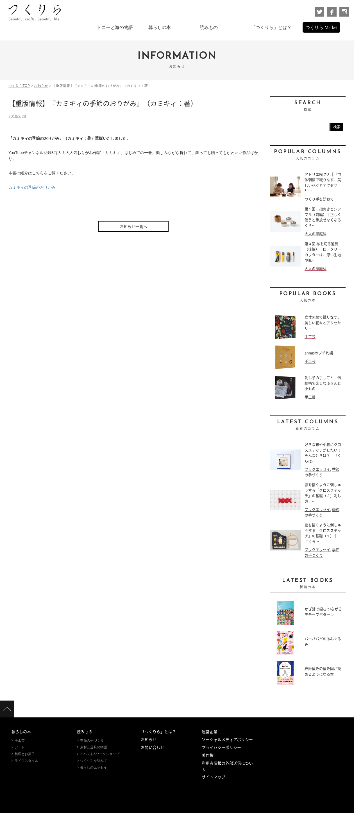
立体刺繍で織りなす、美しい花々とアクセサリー (323, 322)
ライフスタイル (26, 761)
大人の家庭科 (315, 234)
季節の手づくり (92, 740)
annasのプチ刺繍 (319, 353)
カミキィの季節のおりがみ (32, 187)
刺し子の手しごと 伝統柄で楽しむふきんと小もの (323, 383)
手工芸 (310, 336)
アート (20, 747)
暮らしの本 (21, 732)
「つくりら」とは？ (158, 732)
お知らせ (148, 740)
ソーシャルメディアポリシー (227, 740)
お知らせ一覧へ (133, 227)
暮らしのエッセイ (93, 767)
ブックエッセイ (317, 469)
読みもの (84, 732)
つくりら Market (321, 27)
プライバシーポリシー (221, 747)
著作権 (208, 755)
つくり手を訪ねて (319, 199)
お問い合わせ (152, 747)
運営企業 (209, 732)
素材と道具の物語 (93, 747)
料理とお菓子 (25, 754)
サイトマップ (213, 777)
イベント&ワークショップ (99, 754)
